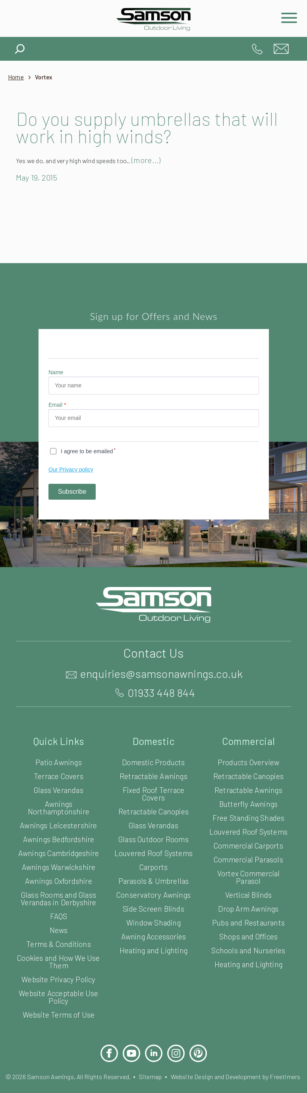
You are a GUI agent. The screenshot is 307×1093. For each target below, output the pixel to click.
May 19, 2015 (40, 177)
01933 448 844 (257, 49)
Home (16, 77)
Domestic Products (153, 762)
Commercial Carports (248, 845)
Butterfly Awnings (248, 803)
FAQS (58, 923)
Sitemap (167, 1083)
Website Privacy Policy (58, 986)
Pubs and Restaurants (248, 922)
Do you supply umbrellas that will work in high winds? (139, 127)
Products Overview (248, 762)
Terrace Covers (59, 776)
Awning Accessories (153, 936)
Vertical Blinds (248, 894)
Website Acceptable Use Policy (58, 1004)
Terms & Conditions (58, 951)
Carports (153, 866)
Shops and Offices (248, 936)
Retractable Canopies (153, 811)
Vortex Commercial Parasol (248, 877)
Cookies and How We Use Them (59, 969)
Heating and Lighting (153, 950)
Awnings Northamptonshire (58, 807)
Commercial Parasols (248, 859)
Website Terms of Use (58, 1022)
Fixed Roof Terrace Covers (153, 793)
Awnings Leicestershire (58, 825)
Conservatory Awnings (153, 894)
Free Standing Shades (248, 817)
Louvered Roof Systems (153, 853)
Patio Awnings (59, 762)
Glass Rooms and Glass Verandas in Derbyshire (58, 906)
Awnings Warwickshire (58, 874)
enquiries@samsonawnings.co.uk (281, 49)
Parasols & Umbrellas (153, 880)
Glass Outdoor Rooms (154, 839)
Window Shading (153, 922)
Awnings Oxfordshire (58, 888)
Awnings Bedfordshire (58, 839)
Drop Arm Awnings (248, 908)
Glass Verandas (58, 789)
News (58, 937)
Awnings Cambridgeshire (58, 856)
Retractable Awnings (153, 776)
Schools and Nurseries (248, 950)
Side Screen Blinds (153, 908)
